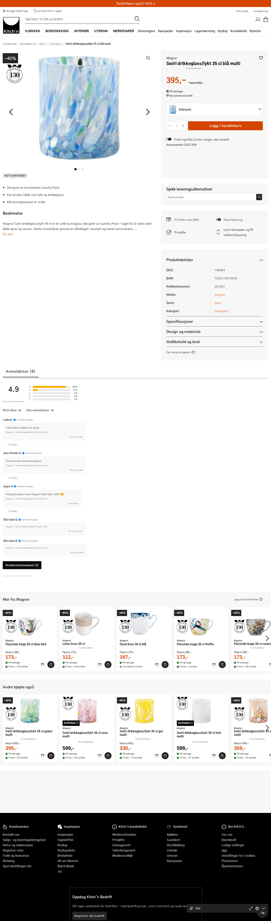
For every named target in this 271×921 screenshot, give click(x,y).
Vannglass (56, 43)
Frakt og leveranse (16, 855)
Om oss (227, 834)
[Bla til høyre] (147, 112)
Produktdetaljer (179, 259)
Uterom (172, 855)
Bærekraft (229, 839)
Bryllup (223, 31)
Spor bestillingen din (17, 866)
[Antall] (176, 126)
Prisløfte (180, 232)
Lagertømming (204, 31)
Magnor (171, 58)
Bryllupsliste (66, 850)
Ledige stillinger (233, 845)
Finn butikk (242, 11)
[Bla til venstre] (11, 112)
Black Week (66, 866)
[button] (261, 58)
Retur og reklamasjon (18, 845)
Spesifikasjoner (179, 321)
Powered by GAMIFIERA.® (17, 576)
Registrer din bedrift (89, 916)
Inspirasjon (184, 31)
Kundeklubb (238, 31)
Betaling (9, 860)
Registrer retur (13, 850)
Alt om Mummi (68, 860)
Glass (42, 43)
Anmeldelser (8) (21, 371)
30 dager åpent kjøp (15, 11)
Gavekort (173, 839)
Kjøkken (172, 834)
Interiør (172, 850)
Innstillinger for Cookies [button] (238, 855)
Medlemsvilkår (122, 855)
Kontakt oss (11, 834)
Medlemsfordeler (124, 834)
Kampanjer (165, 31)
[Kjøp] (50, 664)
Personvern (230, 860)
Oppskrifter (66, 839)
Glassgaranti (121, 845)
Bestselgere (146, 31)
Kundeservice (261, 11)
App (224, 850)
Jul (60, 871)
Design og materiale (183, 331)
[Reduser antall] (170, 126)
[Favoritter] (42, 664)
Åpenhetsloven (232, 866)
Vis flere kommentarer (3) (22, 565)
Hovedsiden (10, 43)
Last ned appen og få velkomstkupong (238, 232)
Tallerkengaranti (123, 850)
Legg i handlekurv (225, 125)
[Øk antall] (182, 126)
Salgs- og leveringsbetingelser (24, 839)
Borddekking (28, 43)
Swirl (217, 302)
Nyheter (255, 31)
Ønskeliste (65, 855)
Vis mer (8, 234)
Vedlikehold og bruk (183, 341)
